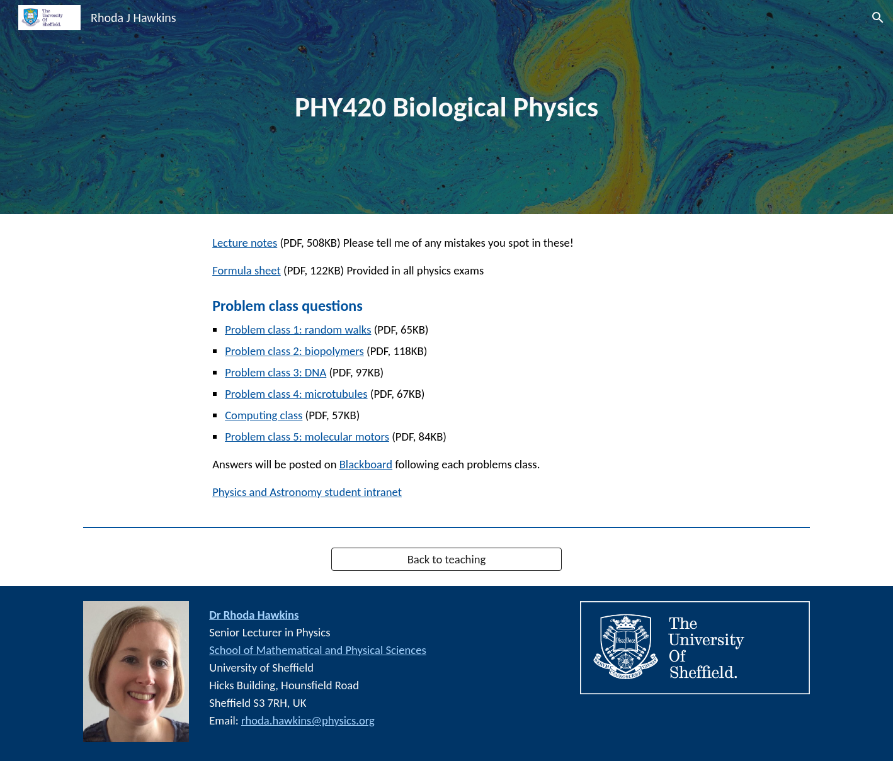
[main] (446, 107)
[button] (878, 18)
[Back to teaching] (446, 559)
